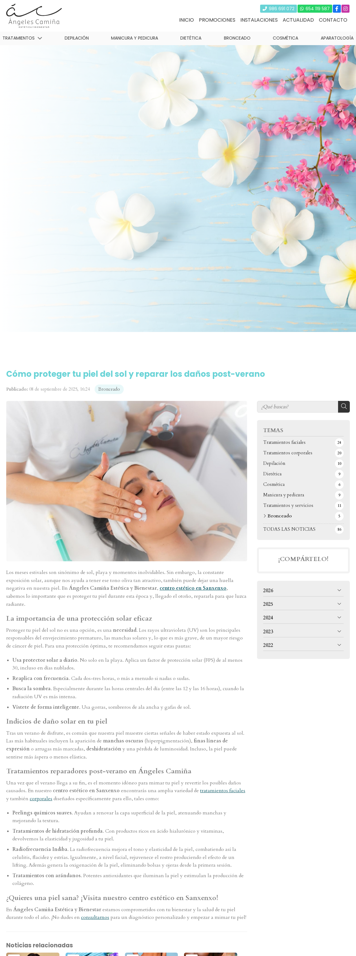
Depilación (77, 38)
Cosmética (285, 38)
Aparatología (337, 38)
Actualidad (298, 19)
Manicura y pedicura (134, 38)
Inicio (186, 19)
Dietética (191, 38)
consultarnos (95, 917)
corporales (41, 798)
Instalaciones (259, 19)
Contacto (333, 19)
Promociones (217, 19)
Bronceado (237, 38)
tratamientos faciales (222, 790)
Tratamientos (18, 38)
